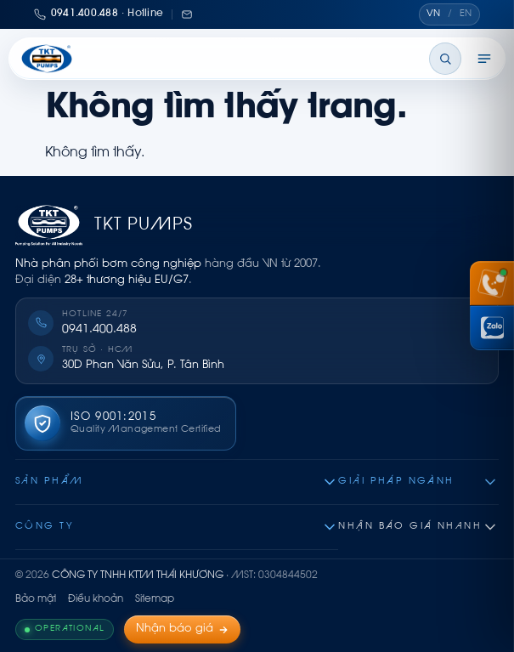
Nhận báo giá (182, 629)
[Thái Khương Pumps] (47, 58)
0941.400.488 (99, 330)
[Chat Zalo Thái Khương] (492, 328)
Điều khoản (95, 599)
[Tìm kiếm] (445, 59)
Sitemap (154, 599)
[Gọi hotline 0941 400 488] (492, 283)
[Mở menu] (484, 59)
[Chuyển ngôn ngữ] (449, 14)
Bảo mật (35, 599)
